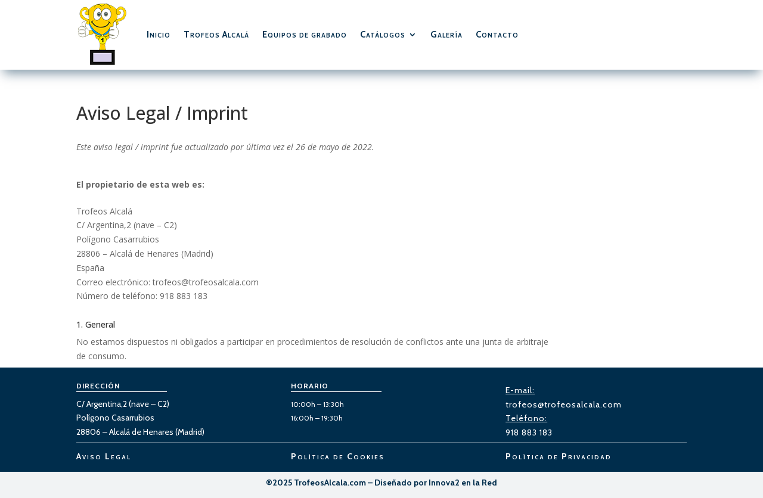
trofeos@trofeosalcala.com (563, 404)
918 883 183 (529, 432)
